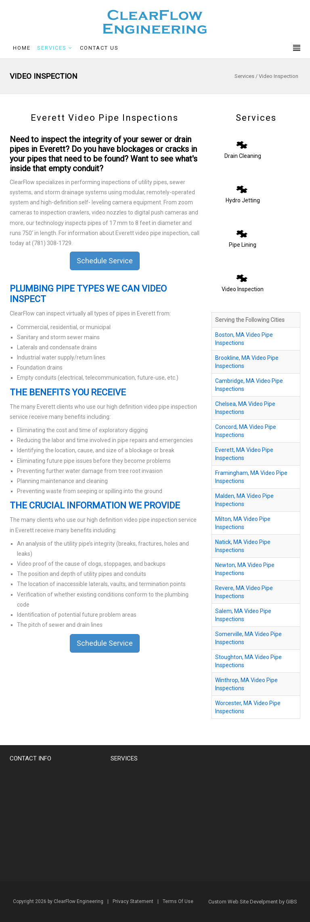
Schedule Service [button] (105, 260)
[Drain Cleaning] (241, 142)
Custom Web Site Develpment (243, 902)
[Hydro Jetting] (241, 187)
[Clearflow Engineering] (155, 21)
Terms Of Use (178, 901)
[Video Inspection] (241, 276)
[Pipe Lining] (241, 231)
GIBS (291, 902)
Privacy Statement (133, 901)
